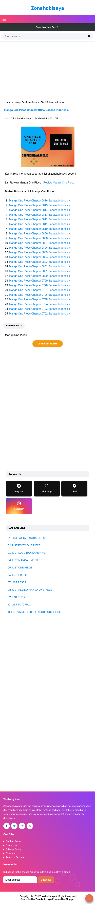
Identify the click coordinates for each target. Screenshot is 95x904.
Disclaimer (11, 845)
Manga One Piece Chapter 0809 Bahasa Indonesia (39, 233)
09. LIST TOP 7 (16, 597)
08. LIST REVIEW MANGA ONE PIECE (30, 589)
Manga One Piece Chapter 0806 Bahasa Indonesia (39, 247)
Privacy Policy (13, 849)
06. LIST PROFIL (17, 575)
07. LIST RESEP (17, 582)
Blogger (69, 899)
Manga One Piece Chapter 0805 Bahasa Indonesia (39, 252)
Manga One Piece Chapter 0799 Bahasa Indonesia (39, 280)
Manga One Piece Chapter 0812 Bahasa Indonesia (39, 219)
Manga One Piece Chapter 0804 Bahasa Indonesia (39, 257)
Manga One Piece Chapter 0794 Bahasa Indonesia (39, 304)
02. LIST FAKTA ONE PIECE (24, 545)
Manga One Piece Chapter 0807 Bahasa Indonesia (39, 243)
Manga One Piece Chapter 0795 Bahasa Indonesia (39, 299)
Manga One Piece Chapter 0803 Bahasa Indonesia (39, 261)
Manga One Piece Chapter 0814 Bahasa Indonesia (39, 210)
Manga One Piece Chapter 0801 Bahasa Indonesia (39, 271)
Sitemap (10, 853)
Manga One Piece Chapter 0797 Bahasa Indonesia (39, 290)
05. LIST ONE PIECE (20, 567)
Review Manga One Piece (58, 182)
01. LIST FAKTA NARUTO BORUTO (28, 538)
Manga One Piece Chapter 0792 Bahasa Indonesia (39, 313)
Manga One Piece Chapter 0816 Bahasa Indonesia (39, 200)
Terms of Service (15, 857)
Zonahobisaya (43, 899)
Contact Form (13, 841)
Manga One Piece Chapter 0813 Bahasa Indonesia (39, 214)
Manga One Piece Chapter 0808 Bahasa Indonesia (39, 238)
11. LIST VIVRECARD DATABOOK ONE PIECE (34, 612)
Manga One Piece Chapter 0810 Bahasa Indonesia (39, 228)
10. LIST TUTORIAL (19, 604)
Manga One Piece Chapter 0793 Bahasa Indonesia (39, 308)
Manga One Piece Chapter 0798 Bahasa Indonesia (39, 285)
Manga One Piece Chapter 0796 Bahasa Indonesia (39, 294)
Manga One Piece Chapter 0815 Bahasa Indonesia (39, 205)
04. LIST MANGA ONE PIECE (25, 560)
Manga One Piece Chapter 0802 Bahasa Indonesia (39, 266)
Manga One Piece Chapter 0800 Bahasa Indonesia (39, 275)
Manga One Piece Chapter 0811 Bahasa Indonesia (39, 224)
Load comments (47, 343)
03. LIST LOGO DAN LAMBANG (26, 552)
